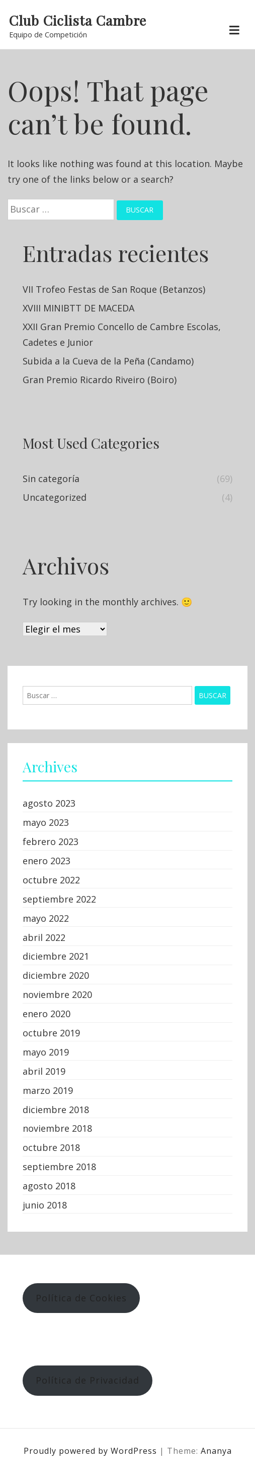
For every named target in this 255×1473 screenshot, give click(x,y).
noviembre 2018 (57, 1128)
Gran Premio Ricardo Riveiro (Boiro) (100, 380)
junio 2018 (45, 1205)
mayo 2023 (46, 822)
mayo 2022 (46, 918)
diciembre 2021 (56, 956)
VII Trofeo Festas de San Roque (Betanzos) (114, 289)
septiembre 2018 (59, 1167)
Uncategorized (55, 497)
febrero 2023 (50, 841)
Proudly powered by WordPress (91, 1450)
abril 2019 (44, 1071)
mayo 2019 (46, 1052)
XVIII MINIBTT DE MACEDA (78, 308)
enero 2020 (46, 1014)
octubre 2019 (51, 1033)
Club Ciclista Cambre (77, 20)
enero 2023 (46, 861)
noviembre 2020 (57, 994)
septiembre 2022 (59, 899)
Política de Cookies (81, 1298)
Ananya (216, 1450)
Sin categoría (51, 478)
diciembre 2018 (56, 1109)
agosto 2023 (49, 803)
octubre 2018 (51, 1147)
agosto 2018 (49, 1186)
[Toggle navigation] (234, 31)
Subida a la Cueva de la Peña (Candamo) (108, 361)
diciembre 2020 (56, 975)
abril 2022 (44, 937)
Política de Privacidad (87, 1380)
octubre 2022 (51, 880)
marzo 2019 (48, 1090)
